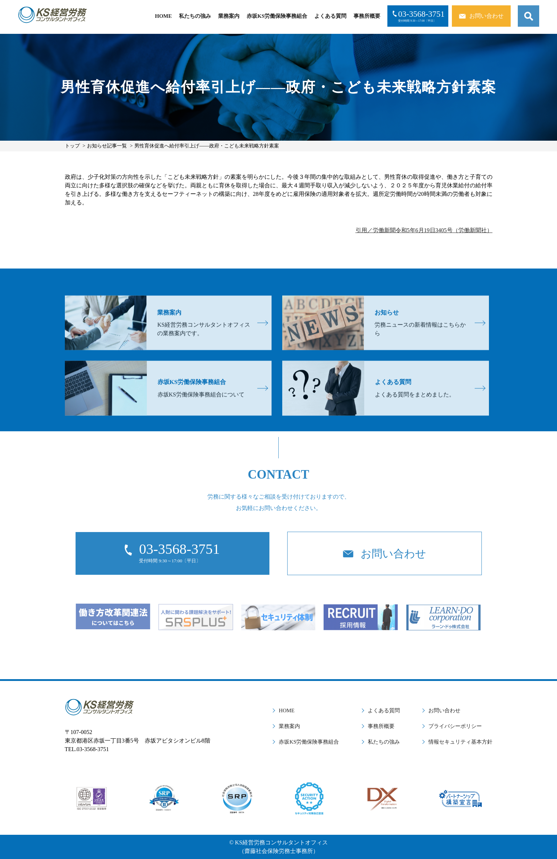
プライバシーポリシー (455, 726)
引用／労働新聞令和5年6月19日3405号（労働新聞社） (424, 230)
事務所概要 (367, 16)
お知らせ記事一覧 (107, 146)
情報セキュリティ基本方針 (460, 742)
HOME (163, 16)
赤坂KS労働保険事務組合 (277, 16)
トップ (72, 146)
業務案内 (228, 16)
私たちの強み (195, 16)
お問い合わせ (444, 710)
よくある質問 (330, 16)
